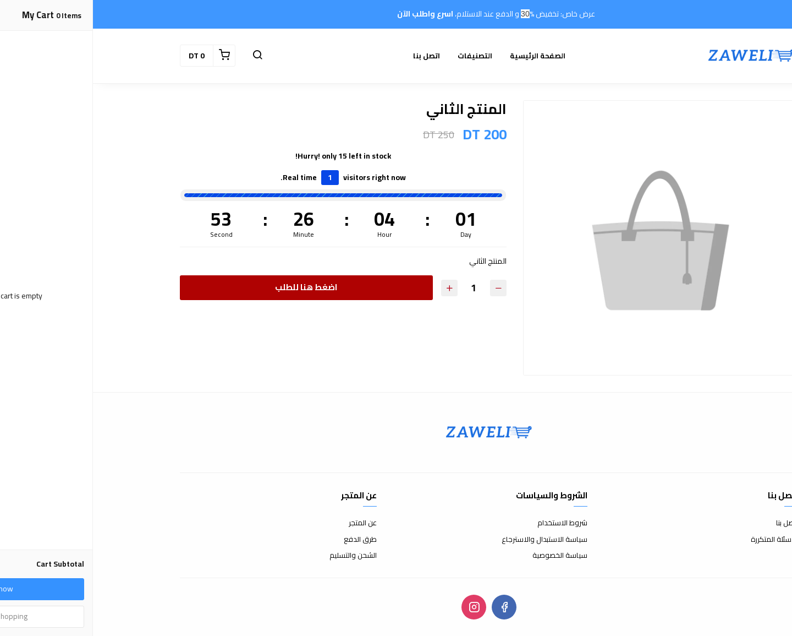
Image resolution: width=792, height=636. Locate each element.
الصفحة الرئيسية (444, 55)
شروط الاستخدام (469, 523)
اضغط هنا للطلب (213, 287)
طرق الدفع (267, 539)
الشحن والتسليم (260, 555)
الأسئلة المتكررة (681, 539)
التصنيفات (382, 55)
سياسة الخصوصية (466, 555)
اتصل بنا (333, 55)
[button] (164, 56)
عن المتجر (270, 523)
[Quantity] (381, 287)
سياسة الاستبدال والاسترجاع (451, 539)
